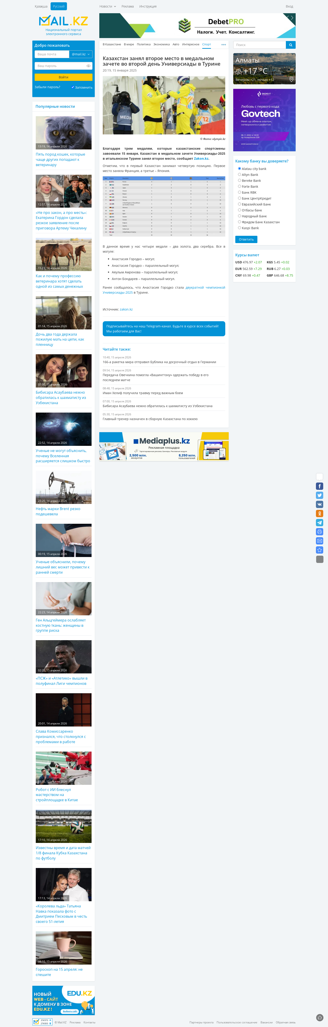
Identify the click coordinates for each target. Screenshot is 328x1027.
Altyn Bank (250, 174)
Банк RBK (249, 192)
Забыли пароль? (47, 87)
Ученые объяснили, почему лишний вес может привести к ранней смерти (64, 549)
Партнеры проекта (201, 1022)
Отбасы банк (252, 210)
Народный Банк (254, 216)
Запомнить (83, 87)
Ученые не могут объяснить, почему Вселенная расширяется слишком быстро (64, 438)
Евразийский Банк (256, 204)
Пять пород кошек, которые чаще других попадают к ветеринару (64, 141)
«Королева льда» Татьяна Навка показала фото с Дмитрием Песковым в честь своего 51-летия (64, 896)
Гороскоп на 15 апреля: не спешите (64, 954)
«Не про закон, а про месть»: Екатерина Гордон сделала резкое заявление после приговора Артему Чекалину (64, 203)
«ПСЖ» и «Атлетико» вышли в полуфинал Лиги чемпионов (64, 663)
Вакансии (267, 1022)
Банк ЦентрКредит (257, 198)
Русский (58, 6)
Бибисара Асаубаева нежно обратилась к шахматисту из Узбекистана (64, 379)
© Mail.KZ (61, 1022)
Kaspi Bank (250, 228)
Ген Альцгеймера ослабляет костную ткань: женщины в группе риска (64, 607)
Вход (289, 6)
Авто (176, 44)
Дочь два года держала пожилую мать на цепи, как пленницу (64, 321)
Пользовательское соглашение (237, 1022)
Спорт (206, 44)
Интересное (190, 44)
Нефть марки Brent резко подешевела (64, 493)
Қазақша (41, 6)
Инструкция (147, 6)
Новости (108, 6)
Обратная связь (286, 1022)
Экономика (162, 44)
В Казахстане (112, 44)
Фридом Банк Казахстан (261, 222)
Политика (144, 44)
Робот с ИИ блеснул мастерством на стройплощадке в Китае (64, 777)
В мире (129, 44)
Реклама (128, 6)
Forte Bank (250, 186)
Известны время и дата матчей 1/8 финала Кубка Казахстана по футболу (64, 835)
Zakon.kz (201, 158)
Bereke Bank (251, 180)
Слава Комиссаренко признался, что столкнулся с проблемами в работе (64, 718)
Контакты (89, 1022)
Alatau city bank (254, 169)
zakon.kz (126, 309)
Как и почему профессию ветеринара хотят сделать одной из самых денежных (64, 263)
